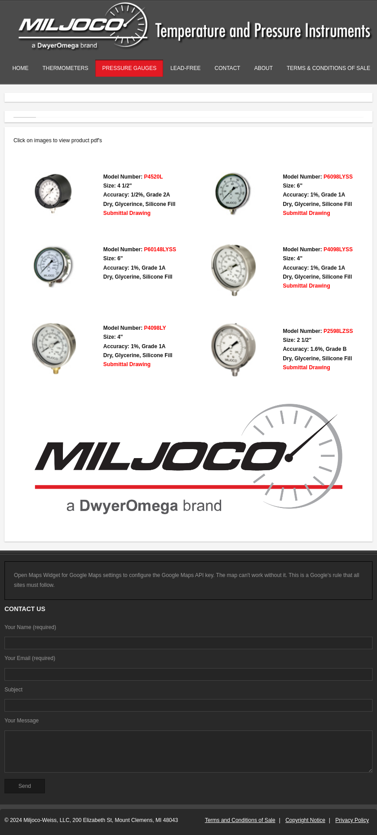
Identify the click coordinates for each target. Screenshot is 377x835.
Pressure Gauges (129, 68)
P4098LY (155, 328)
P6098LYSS (338, 177)
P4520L (153, 177)
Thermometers (65, 68)
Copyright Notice (305, 820)
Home (20, 68)
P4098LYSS (338, 249)
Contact (227, 68)
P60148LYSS (160, 249)
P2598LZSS (338, 331)
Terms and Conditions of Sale (240, 820)
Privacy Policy (352, 820)
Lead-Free (185, 68)
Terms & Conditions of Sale (328, 68)
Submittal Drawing (127, 213)
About (263, 68)
